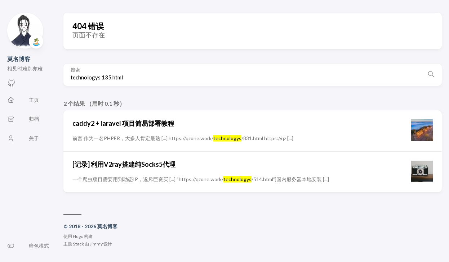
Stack (78, 244)
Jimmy (96, 244)
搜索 (75, 70)
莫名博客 (18, 58)
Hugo (78, 236)
